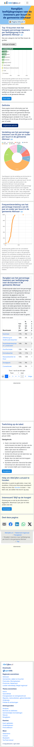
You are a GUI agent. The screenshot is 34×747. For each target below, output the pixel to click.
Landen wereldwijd (9, 685)
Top (18, 541)
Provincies (6, 683)
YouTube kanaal (8, 740)
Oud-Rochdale (7, 349)
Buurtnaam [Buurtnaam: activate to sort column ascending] (7, 330)
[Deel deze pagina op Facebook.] (10, 524)
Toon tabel (6, 99)
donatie (17, 487)
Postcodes (6, 681)
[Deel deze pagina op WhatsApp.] (23, 524)
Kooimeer (6, 334)
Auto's (5, 692)
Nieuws (5, 715)
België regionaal (21, 685)
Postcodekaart (7, 728)
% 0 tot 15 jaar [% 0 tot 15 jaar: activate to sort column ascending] (19, 327)
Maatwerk (6, 738)
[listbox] (9, 44)
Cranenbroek (7, 366)
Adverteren (6, 734)
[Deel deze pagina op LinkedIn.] (17, 524)
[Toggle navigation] (27, 3)
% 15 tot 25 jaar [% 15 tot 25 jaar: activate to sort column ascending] (26, 326)
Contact (5, 736)
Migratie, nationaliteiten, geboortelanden (17, 698)
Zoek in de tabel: (18, 317)
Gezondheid (7, 694)
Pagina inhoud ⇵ (17, 22)
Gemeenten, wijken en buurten (13, 679)
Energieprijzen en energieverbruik (14, 696)
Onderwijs (6, 700)
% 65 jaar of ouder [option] (8, 44)
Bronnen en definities (10, 711)
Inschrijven (7, 509)
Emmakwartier (8, 353)
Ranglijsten (7, 471)
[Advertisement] (17, 402)
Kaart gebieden (8, 723)
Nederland (13, 683)
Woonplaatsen (15, 681)
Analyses (6, 708)
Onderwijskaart (8, 725)
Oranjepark (6, 363)
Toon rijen (17, 373)
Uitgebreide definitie (10, 125)
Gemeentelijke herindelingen (12, 713)
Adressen (6, 677)
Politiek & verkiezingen (10, 702)
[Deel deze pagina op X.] (29, 524)
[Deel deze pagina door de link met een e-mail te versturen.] (4, 524)
